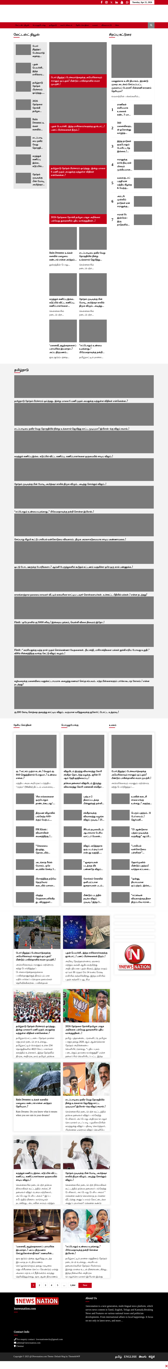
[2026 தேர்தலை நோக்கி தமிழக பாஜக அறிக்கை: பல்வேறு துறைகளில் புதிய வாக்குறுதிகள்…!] (23, 104)
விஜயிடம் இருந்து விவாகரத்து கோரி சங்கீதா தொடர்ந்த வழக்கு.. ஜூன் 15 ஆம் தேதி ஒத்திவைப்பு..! (83, 775)
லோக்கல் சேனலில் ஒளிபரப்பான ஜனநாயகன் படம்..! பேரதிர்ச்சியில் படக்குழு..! (93, 882)
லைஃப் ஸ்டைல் (66, 25)
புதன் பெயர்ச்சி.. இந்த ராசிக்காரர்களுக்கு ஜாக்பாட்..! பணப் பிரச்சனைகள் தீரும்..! (38, 69)
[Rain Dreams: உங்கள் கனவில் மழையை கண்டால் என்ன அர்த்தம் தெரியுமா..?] (23, 123)
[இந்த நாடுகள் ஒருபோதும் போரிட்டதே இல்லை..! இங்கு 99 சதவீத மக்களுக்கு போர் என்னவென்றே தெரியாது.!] (143, 146)
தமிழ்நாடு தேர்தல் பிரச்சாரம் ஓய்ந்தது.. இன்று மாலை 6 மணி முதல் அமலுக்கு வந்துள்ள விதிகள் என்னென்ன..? (38, 88)
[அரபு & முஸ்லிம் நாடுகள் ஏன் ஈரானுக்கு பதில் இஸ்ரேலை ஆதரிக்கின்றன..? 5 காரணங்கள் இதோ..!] (143, 201)
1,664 (72, 1285)
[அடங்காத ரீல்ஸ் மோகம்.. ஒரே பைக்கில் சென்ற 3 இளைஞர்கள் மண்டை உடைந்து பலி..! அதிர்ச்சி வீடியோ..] (25, 864)
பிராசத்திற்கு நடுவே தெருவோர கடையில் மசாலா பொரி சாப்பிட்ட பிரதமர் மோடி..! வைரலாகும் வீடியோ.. (46, 882)
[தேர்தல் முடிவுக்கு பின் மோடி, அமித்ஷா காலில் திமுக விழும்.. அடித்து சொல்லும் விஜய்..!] (23, 178)
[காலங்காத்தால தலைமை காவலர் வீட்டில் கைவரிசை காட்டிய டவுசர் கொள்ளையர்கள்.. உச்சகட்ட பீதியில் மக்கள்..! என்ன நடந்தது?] (84, 580)
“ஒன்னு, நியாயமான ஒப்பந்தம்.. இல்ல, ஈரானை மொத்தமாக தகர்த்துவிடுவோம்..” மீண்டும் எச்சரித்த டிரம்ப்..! (141, 882)
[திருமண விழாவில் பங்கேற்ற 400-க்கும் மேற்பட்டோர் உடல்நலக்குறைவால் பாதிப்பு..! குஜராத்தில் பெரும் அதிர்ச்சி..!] (25, 815)
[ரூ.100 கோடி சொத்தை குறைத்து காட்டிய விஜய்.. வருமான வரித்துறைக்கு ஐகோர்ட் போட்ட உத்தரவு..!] (84, 697)
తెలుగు (142, 1356)
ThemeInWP (74, 1356)
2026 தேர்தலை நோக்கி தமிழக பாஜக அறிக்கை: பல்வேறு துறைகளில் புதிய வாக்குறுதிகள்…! (38, 106)
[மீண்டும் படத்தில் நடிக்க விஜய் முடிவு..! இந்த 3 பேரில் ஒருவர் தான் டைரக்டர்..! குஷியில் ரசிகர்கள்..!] (73, 897)
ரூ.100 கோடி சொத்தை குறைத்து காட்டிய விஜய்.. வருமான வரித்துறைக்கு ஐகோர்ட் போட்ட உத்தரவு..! (66, 712)
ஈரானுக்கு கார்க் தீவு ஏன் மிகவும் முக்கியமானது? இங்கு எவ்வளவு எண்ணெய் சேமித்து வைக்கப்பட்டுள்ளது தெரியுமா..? (124, 165)
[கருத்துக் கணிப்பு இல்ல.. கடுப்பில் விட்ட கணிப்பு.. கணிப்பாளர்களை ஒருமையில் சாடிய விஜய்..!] (23, 159)
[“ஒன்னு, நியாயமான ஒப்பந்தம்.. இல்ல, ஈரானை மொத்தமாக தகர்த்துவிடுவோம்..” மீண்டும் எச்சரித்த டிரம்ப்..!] (120, 881)
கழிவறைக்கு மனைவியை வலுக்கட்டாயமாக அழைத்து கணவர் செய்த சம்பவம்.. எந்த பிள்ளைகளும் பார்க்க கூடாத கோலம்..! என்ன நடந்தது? (81, 683)
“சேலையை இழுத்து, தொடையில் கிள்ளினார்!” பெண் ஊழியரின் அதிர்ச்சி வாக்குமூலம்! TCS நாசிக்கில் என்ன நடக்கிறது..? (46, 849)
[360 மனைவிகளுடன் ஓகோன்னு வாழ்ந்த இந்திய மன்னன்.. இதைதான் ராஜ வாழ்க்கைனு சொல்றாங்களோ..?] (143, 128)
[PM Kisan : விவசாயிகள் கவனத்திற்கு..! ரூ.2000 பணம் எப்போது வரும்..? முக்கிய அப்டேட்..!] (25, 831)
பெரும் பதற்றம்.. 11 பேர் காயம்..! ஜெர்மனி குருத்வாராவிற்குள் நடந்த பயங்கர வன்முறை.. (141, 816)
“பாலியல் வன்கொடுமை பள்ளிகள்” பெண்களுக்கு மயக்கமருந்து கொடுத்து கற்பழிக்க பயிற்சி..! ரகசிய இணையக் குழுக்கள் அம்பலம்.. (141, 849)
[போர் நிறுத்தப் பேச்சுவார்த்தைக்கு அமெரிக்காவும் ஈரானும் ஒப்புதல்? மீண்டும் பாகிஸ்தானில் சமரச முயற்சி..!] (23, 49)
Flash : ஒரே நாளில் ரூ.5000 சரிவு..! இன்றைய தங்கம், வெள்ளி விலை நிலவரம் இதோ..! (59, 622)
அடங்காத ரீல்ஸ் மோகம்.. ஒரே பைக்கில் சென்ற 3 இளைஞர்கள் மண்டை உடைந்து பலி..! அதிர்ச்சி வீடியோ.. (45, 866)
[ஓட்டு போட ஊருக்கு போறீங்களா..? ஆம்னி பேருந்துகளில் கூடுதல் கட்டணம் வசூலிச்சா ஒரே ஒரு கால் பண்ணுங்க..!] (84, 552)
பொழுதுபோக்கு (39, 25)
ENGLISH (130, 1356)
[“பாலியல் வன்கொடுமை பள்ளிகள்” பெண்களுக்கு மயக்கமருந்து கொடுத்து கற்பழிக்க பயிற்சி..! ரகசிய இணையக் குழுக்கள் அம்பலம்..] (120, 848)
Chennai (19, 1346)
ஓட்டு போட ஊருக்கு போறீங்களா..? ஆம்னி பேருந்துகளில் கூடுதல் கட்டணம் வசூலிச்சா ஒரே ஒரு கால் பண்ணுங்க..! (73, 567)
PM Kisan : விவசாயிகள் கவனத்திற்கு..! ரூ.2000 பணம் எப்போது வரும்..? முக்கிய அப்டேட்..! (45, 833)
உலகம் (95, 25)
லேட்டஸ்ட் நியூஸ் (22, 25)
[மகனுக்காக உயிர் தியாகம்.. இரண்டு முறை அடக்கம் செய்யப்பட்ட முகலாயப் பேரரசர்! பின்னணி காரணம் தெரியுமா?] (131, 61)
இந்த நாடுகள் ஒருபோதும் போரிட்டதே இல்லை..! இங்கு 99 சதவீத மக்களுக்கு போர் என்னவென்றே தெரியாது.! (124, 146)
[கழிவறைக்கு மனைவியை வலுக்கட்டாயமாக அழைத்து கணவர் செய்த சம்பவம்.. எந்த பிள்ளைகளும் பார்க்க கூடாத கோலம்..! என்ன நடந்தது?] (84, 666)
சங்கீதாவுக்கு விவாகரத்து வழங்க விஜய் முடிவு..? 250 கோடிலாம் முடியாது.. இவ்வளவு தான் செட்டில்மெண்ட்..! (93, 816)
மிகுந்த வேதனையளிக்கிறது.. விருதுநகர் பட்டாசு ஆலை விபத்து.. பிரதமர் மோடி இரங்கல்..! (45, 899)
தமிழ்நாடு (53, 25)
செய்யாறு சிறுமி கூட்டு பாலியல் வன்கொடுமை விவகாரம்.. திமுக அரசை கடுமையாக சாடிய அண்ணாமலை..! (70, 539)
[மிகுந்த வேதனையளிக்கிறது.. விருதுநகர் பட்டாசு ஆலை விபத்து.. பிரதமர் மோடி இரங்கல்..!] (25, 897)
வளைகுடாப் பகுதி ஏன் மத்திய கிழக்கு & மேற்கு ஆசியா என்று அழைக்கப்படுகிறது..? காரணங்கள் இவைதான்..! (124, 183)
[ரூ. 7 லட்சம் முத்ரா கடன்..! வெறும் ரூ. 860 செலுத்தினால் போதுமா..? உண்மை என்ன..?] (36, 751)
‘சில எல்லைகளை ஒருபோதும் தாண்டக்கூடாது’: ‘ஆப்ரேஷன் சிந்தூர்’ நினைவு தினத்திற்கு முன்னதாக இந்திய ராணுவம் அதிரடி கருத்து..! (45, 800)
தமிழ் (118, 1356)
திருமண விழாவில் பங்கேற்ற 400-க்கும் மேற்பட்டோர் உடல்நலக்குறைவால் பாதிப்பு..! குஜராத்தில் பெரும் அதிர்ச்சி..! (46, 816)
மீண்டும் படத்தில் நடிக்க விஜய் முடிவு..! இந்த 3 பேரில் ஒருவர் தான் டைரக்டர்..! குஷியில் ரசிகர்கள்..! (93, 899)
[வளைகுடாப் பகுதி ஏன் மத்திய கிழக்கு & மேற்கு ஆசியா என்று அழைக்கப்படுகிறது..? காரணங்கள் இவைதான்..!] (143, 183)
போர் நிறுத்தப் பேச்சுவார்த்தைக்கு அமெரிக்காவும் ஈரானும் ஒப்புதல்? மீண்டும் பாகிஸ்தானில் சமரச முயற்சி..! (38, 51)
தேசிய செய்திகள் (82, 25)
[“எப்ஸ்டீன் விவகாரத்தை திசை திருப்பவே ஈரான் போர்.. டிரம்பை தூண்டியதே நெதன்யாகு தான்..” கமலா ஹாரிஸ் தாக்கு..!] (120, 897)
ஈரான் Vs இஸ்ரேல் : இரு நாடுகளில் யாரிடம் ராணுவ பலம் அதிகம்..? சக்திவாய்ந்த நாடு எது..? (124, 220)
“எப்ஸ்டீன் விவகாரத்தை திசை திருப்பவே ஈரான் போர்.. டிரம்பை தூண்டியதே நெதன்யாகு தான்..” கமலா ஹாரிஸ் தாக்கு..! (141, 899)
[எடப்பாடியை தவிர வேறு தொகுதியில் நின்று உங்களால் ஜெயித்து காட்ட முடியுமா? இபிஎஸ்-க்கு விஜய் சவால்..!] (23, 141)
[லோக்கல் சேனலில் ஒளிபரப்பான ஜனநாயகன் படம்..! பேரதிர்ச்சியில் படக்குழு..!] (73, 881)
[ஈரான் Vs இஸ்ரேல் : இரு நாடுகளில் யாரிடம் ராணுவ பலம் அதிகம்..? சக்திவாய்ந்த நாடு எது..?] (143, 219)
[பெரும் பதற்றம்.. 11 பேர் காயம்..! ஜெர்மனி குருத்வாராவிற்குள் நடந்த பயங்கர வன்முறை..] (120, 815)
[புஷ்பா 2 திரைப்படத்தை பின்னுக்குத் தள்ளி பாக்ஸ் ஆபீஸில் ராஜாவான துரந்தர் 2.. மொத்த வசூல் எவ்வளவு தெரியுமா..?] (73, 798)
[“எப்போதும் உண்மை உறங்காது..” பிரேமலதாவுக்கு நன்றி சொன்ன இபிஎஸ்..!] (93, 331)
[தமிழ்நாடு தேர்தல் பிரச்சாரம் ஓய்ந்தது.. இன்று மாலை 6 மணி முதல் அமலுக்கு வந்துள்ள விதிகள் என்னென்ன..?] (23, 86)
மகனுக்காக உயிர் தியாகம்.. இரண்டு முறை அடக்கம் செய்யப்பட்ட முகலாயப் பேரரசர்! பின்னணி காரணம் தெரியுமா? (131, 86)
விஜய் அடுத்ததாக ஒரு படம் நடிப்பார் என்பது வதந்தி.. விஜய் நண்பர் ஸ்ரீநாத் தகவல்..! (93, 849)
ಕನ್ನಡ (152, 1356)
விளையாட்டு (106, 25)
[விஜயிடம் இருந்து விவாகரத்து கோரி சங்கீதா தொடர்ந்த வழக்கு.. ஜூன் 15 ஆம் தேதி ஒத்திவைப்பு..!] (84, 751)
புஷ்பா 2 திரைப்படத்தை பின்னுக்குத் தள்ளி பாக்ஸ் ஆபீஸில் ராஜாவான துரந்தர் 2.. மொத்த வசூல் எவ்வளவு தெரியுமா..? (93, 800)
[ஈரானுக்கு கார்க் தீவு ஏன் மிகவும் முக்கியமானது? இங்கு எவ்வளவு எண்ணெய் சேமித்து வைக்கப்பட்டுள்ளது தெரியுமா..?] (143, 164)
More (117, 25)
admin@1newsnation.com (27, 1343)
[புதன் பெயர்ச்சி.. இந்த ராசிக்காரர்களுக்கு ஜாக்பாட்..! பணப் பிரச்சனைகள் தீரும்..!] (23, 68)
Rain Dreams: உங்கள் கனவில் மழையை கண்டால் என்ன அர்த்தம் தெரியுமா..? (38, 124)
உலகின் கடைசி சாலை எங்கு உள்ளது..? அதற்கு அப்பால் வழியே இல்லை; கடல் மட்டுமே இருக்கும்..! (140, 800)
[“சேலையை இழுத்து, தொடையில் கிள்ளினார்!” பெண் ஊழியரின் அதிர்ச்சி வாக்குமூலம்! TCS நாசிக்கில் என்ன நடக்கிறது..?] (25, 848)
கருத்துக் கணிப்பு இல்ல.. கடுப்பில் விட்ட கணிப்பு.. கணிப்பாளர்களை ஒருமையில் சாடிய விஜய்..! (38, 161)
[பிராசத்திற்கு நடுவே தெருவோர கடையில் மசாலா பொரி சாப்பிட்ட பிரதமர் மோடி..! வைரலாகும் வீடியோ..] (25, 881)
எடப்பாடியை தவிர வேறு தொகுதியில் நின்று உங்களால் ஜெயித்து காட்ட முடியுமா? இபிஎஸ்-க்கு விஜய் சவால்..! (37, 143)
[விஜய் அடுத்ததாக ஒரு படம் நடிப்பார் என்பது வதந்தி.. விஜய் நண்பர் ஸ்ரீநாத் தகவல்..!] (73, 848)
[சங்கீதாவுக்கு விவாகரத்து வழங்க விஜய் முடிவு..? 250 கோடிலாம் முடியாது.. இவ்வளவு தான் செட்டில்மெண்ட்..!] (73, 815)
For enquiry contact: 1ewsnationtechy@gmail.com (38, 1339)
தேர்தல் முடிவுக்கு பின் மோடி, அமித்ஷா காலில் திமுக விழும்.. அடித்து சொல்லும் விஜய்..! (38, 179)
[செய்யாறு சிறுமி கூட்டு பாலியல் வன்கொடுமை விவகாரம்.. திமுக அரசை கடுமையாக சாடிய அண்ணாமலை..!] (84, 525)
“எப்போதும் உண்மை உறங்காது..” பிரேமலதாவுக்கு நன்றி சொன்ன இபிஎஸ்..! (90, 349)
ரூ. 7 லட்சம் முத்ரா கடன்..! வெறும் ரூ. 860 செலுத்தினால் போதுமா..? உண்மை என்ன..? (36, 775)
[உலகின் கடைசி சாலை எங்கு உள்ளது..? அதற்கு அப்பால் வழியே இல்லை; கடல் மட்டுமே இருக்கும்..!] (120, 798)
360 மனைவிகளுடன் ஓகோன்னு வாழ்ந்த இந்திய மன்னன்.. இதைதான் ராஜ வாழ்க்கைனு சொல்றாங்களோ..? (124, 128)
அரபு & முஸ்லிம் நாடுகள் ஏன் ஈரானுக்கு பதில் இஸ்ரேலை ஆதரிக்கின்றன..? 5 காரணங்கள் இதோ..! (123, 201)
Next (85, 1285)
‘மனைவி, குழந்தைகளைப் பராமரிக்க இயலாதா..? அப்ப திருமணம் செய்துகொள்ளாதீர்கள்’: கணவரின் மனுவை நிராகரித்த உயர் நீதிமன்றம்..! (62, 349)
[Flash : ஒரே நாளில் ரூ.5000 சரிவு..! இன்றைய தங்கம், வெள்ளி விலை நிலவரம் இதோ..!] (84, 607)
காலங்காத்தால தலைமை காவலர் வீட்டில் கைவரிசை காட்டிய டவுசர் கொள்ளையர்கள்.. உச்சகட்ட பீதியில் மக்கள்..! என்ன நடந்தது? (80, 594)
